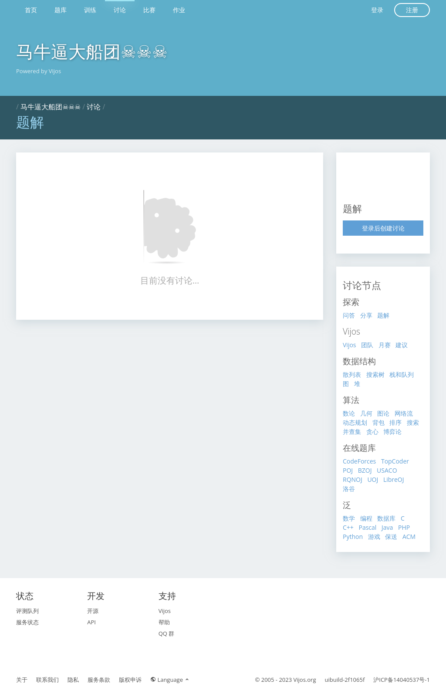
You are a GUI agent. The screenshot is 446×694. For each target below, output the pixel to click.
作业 (179, 10)
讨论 (120, 10)
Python (353, 536)
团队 (367, 345)
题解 (383, 315)
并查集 (352, 431)
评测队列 (27, 611)
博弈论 (392, 431)
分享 (366, 315)
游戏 (374, 536)
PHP (404, 527)
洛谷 (349, 488)
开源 (92, 611)
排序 (395, 422)
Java (387, 527)
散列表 (352, 374)
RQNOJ (352, 479)
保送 (391, 536)
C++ (348, 527)
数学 (349, 518)
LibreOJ (393, 479)
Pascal (367, 527)
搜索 (413, 422)
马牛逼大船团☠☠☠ (92, 51)
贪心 (372, 431)
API (91, 622)
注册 (412, 10)
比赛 (149, 10)
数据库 (386, 518)
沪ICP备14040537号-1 (401, 680)
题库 (60, 10)
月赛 (384, 345)
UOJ (372, 479)
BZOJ (365, 470)
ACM (409, 536)
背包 (378, 422)
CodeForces (359, 461)
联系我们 (47, 680)
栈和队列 (401, 374)
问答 (349, 315)
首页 (31, 10)
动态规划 (355, 422)
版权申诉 (130, 680)
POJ (348, 470)
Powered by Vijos (38, 71)
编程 (366, 518)
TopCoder (395, 461)
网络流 (404, 413)
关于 (21, 680)
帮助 (164, 622)
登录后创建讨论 (383, 228)
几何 (366, 413)
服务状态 (27, 622)
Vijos (349, 345)
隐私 (73, 680)
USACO (387, 470)
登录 (377, 10)
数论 (349, 413)
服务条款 (99, 680)
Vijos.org (305, 680)
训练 (90, 10)
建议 (401, 345)
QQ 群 (167, 633)
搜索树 (375, 374)
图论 (383, 413)
